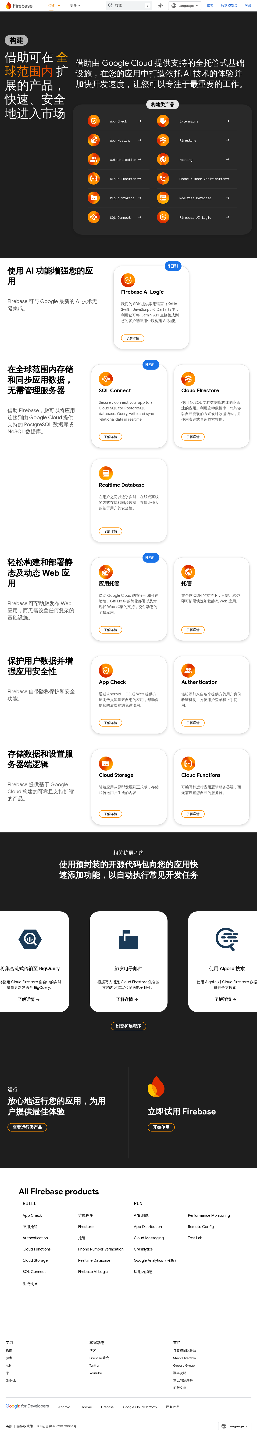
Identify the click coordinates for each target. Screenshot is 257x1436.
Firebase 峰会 (99, 1358)
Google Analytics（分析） (156, 1260)
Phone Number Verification (101, 1249)
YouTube (95, 1373)
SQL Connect (34, 1271)
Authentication (35, 1238)
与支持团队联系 (184, 1350)
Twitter (94, 1365)
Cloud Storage (35, 1260)
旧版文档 (179, 1388)
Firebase (107, 1407)
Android (64, 1407)
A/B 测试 (141, 1215)
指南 (9, 1350)
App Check (32, 1215)
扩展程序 (85, 1215)
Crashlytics (143, 1249)
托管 (82, 1238)
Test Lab (195, 1238)
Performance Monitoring (209, 1215)
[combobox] (129, 5)
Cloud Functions (37, 1249)
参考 (9, 1358)
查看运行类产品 (27, 1127)
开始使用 (161, 1127)
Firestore (85, 1226)
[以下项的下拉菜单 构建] (60, 5)
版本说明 (179, 1373)
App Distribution (148, 1226)
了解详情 (132, 338)
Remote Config (201, 1226)
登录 (248, 6)
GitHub (11, 1380)
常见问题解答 (183, 1380)
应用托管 (30, 1226)
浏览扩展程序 (128, 1026)
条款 (9, 1426)
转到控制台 (229, 6)
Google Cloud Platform (140, 1407)
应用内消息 (143, 1271)
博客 (210, 6)
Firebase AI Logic (93, 1271)
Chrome (86, 1407)
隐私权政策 (25, 1426)
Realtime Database (94, 1260)
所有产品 (172, 1407)
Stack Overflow (184, 1358)
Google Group (184, 1365)
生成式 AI (30, 1284)
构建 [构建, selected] (51, 6)
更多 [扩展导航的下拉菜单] (73, 6)
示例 (9, 1365)
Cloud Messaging (149, 1238)
